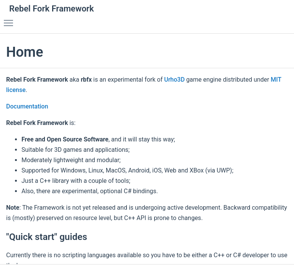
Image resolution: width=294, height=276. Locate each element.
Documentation (27, 106)
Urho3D (174, 79)
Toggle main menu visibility (10, 19)
